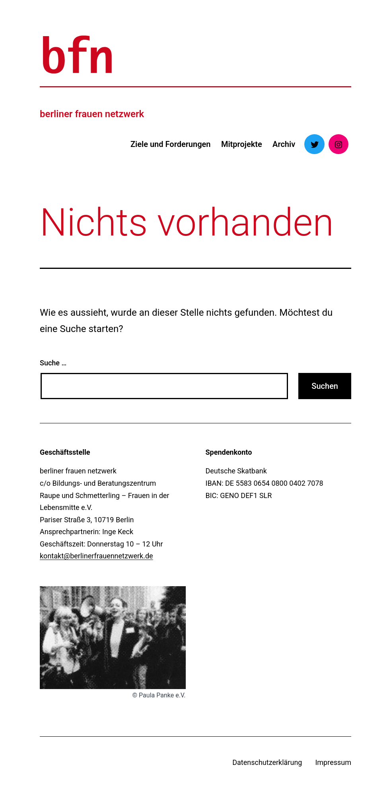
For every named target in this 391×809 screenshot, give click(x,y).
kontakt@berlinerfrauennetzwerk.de (96, 556)
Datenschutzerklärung (267, 762)
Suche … (53, 363)
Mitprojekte (241, 144)
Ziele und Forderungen (170, 144)
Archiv (283, 144)
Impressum (333, 762)
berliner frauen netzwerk (92, 114)
